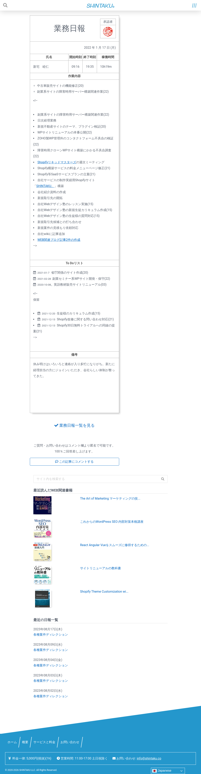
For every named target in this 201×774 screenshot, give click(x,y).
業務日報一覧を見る (74, 425)
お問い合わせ (69, 742)
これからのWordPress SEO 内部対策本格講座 (111, 522)
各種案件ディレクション (50, 634)
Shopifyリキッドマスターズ (56, 162)
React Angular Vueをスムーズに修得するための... (114, 545)
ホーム (12, 742)
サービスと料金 (44, 742)
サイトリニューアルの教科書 (100, 568)
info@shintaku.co (149, 758)
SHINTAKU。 (45, 186)
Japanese (161, 771)
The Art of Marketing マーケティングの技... (110, 498)
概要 (25, 742)
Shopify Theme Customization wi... (104, 591)
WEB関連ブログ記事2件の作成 (58, 240)
